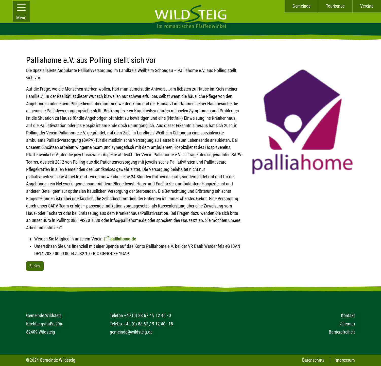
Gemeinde (301, 6)
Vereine (366, 6)
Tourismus (335, 6)
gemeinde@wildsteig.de (131, 332)
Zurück (34, 266)
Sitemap (347, 323)
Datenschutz (313, 360)
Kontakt (348, 315)
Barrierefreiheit (342, 332)
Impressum (345, 360)
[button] (21, 11)
